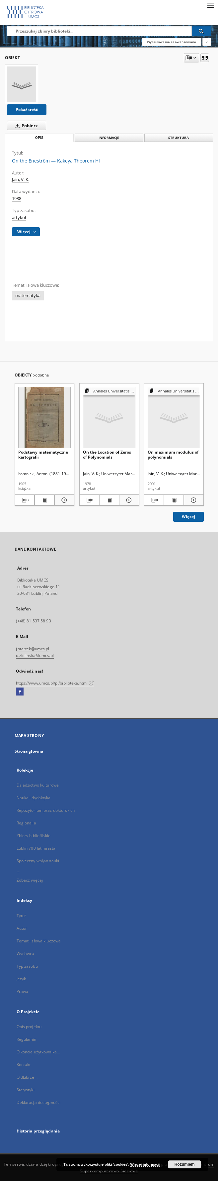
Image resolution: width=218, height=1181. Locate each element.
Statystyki (26, 1090)
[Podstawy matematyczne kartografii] (44, 418)
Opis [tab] (39, 138)
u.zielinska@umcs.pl (35, 655)
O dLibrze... (27, 1077)
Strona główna (29, 751)
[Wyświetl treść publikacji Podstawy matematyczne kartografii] (44, 500)
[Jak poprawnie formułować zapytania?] (206, 42)
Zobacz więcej (30, 880)
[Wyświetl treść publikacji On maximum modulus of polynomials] (173, 500)
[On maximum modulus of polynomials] (174, 418)
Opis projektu (29, 1026)
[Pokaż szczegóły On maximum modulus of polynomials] (192, 500)
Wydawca (26, 953)
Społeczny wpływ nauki (38, 861)
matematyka (27, 295)
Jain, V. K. (20, 179)
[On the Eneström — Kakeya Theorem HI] (21, 84)
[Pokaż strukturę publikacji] (109, 391)
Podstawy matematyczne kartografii (43, 454)
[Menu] (210, 5)
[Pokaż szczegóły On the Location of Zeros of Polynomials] (128, 500)
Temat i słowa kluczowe (39, 941)
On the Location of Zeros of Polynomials (107, 454)
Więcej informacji (145, 1164)
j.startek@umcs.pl (32, 649)
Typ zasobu (27, 966)
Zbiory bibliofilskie (33, 835)
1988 (16, 198)
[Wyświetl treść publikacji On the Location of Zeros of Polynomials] (109, 500)
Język (21, 979)
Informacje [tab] (109, 138)
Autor (22, 928)
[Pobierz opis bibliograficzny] (24, 500)
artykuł (19, 217)
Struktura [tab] (178, 138)
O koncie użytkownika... (38, 1052)
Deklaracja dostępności (39, 1102)
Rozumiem (185, 1164)
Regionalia (26, 823)
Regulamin (26, 1039)
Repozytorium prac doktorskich (46, 810)
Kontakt (24, 1064)
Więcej (188, 516)
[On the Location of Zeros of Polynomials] (109, 418)
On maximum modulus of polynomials (173, 454)
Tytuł (21, 915)
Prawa (23, 991)
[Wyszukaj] (201, 31)
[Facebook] (20, 692)
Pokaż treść (27, 109)
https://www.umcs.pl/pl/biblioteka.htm (55, 683)
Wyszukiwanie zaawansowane (171, 42)
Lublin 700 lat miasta (36, 848)
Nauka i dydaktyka (34, 798)
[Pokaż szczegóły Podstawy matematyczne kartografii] (63, 500)
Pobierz (24, 126)
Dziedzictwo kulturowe (38, 785)
